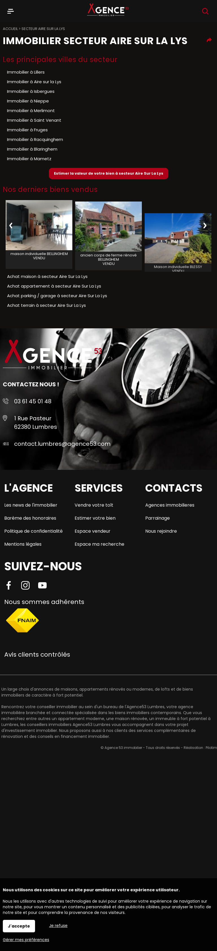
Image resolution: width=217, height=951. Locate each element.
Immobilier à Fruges (27, 130)
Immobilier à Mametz (29, 159)
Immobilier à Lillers (26, 72)
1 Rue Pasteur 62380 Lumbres (35, 422)
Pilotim (211, 747)
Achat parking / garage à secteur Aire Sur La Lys (57, 296)
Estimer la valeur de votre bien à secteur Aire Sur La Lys (108, 173)
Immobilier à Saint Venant (34, 120)
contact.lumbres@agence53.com (62, 444)
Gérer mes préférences (26, 940)
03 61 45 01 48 (32, 401)
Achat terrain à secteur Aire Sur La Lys (46, 305)
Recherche (205, 11)
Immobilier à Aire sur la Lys (34, 82)
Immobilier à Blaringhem (32, 149)
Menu (10, 10)
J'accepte (19, 926)
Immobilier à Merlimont (31, 110)
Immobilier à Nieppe (28, 101)
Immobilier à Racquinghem (35, 139)
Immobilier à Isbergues (31, 91)
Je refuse (58, 925)
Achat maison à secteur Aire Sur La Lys (47, 276)
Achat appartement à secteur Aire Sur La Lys (54, 286)
